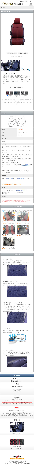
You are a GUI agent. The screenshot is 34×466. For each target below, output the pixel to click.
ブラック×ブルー (17, 94)
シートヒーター (20, 178)
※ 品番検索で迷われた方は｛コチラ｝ (11, 184)
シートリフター (25, 164)
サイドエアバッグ (20, 190)
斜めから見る (23, 53)
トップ (5, 7)
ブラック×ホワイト (24, 94)
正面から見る (12, 53)
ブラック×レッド (9, 94)
